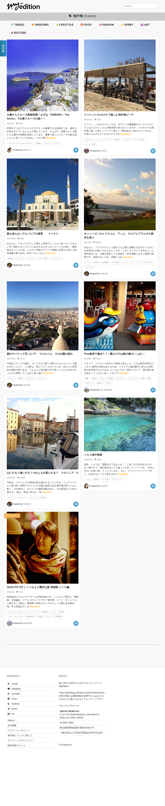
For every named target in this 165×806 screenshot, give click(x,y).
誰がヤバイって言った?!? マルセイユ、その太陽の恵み (40, 353)
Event (127, 24)
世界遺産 (105, 262)
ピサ (101, 378)
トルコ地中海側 (93, 454)
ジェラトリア (133, 378)
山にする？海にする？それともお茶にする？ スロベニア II (42, 472)
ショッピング (34, 612)
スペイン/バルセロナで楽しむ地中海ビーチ (109, 114)
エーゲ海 (105, 479)
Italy (149, 378)
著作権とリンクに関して (20, 735)
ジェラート (121, 378)
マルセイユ (30, 378)
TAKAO (27, 265)
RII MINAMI (106, 389)
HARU (103, 150)
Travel (17, 24)
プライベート (116, 479)
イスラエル (89, 267)
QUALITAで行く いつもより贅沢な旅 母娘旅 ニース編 (38, 587)
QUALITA (58, 616)
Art (145, 24)
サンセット (89, 383)
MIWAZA (27, 623)
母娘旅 (45, 612)
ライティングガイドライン (21, 740)
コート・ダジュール (15, 616)
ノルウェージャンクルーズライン (20, 143)
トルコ (87, 479)
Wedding (40, 24)
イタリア (108, 383)
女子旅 (39, 616)
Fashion (106, 24)
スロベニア (33, 497)
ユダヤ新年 (116, 262)
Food (86, 24)
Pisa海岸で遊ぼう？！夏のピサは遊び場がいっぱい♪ (114, 353)
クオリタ (11, 612)
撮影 (87, 378)
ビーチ (109, 139)
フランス (11, 378)
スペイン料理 (90, 144)
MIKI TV (27, 150)
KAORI (103, 486)
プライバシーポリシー (19, 730)
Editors (18, 32)
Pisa (142, 378)
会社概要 (12, 725)
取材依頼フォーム (17, 745)
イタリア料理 (42, 258)
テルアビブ (148, 262)
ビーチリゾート (56, 258)
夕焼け (94, 378)
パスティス (42, 378)
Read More (51, 138)
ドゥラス (31, 258)
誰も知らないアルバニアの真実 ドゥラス (32, 233)
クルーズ (47, 143)
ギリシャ (57, 143)
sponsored (30, 616)
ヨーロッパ (89, 139)
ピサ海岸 (110, 378)
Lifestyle (64, 24)
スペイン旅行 (139, 139)
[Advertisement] (82, 657)
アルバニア (20, 258)
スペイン (100, 139)
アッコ (138, 262)
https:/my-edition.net (69, 705)
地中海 (38, 143)
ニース (53, 612)
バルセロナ (127, 139)
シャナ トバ (128, 262)
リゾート (11, 497)
